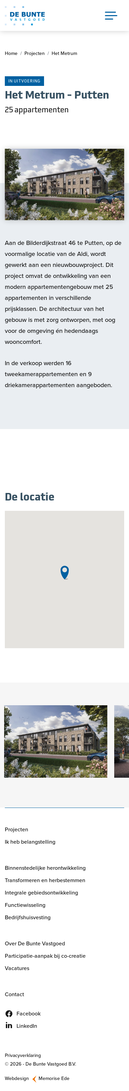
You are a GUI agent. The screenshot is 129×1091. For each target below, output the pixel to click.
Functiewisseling (25, 905)
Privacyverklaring (23, 1055)
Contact (14, 994)
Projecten (34, 53)
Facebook (29, 1013)
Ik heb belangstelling (30, 842)
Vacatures (17, 968)
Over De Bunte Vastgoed (35, 943)
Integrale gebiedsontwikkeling (41, 893)
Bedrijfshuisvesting (28, 917)
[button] (55, 741)
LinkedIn (27, 1026)
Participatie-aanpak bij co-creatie (45, 956)
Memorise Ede (54, 1078)
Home (11, 53)
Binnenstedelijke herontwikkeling (45, 868)
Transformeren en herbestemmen (45, 880)
